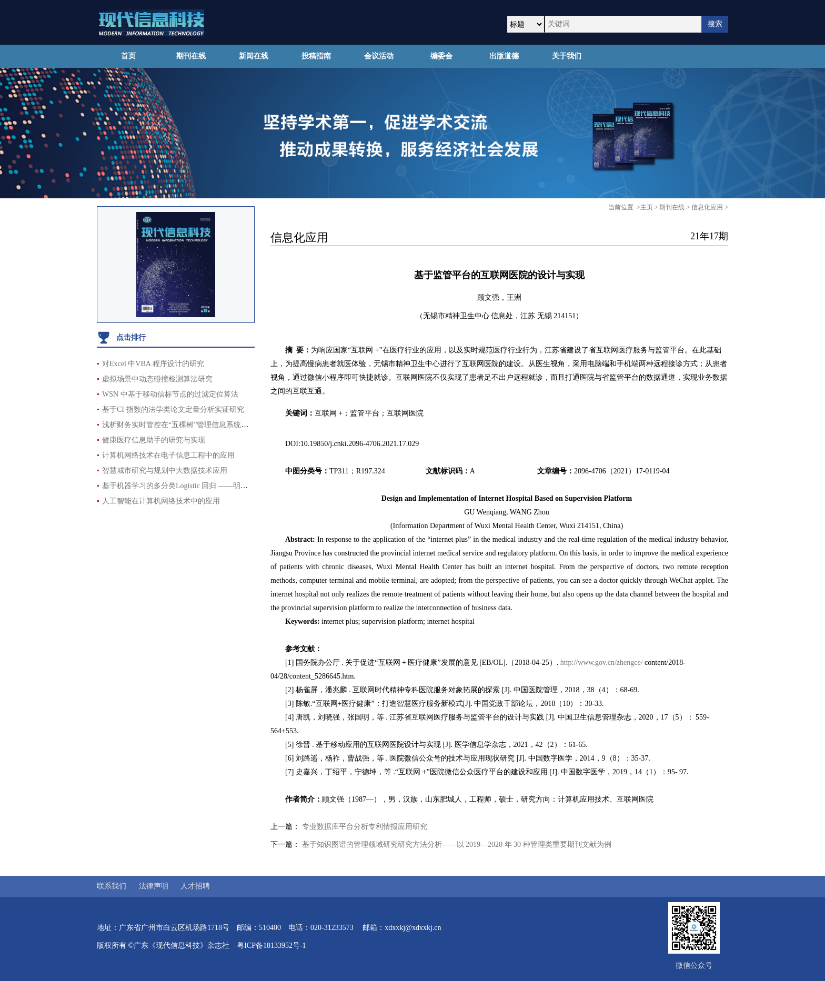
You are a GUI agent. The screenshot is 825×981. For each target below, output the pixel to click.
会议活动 (379, 56)
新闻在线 (253, 56)
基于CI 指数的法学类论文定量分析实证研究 (173, 409)
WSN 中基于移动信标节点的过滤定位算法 (170, 394)
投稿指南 (316, 56)
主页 (646, 207)
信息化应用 (707, 207)
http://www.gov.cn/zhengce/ (601, 662)
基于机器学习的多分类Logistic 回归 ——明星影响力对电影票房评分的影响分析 (230, 486)
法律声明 (153, 886)
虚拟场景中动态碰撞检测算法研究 (157, 379)
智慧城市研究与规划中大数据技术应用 (164, 470)
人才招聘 (195, 886)
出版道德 (504, 56)
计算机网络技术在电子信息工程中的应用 (168, 455)
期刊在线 (191, 56)
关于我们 (566, 56)
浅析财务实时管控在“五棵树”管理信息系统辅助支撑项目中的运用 (208, 425)
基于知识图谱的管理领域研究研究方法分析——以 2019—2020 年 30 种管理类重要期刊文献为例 (456, 844)
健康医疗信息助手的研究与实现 (153, 440)
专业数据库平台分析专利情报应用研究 (364, 827)
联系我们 (111, 886)
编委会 (441, 56)
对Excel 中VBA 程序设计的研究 (153, 364)
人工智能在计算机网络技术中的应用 (161, 501)
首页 (128, 56)
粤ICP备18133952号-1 (271, 945)
